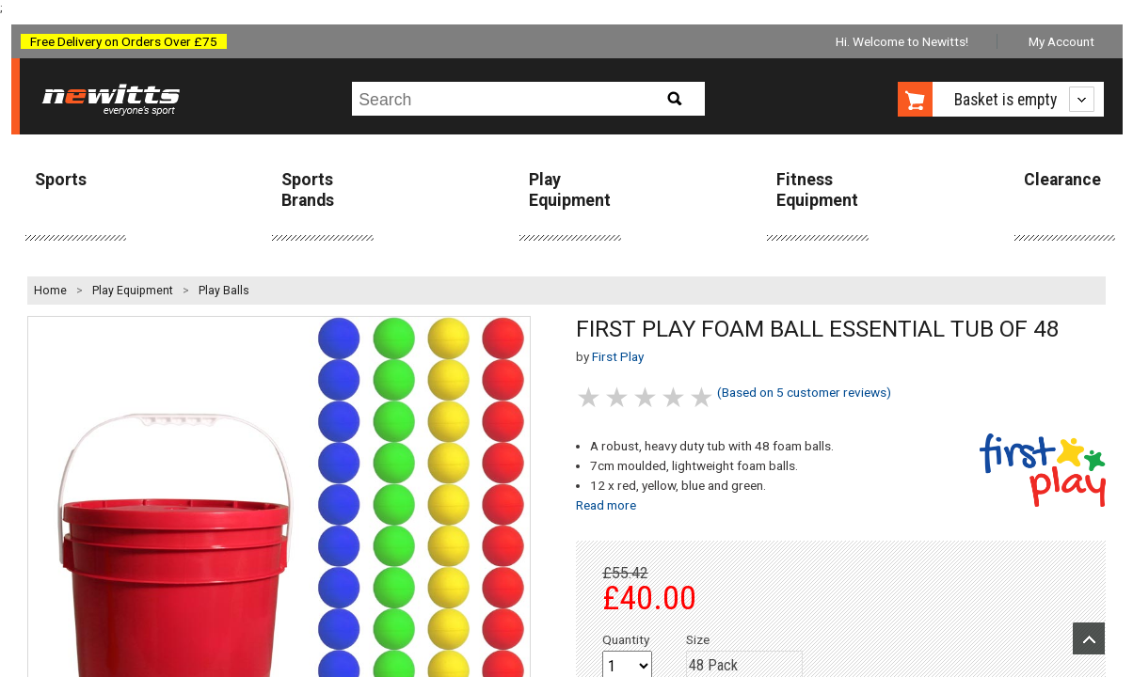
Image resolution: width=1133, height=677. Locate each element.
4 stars (675, 397)
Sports (61, 179)
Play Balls (224, 290)
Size (698, 639)
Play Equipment (570, 189)
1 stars (590, 397)
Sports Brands (307, 189)
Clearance (1062, 179)
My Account (1061, 41)
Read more (606, 504)
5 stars (703, 397)
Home (50, 290)
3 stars (646, 397)
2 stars (618, 397)
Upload (1089, 638)
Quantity (625, 639)
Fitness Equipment (817, 189)
